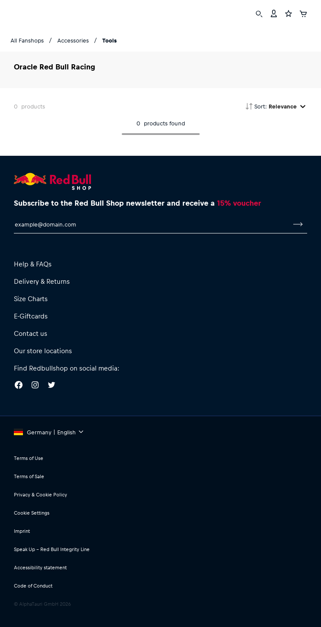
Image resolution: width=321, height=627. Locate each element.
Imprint (22, 531)
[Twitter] (51, 386)
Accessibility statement (40, 567)
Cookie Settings (31, 512)
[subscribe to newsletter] (298, 224)
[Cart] (303, 12)
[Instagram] (35, 386)
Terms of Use (28, 458)
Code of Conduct (33, 585)
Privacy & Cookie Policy (40, 494)
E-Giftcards (31, 316)
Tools (109, 40)
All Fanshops (27, 40)
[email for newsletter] (151, 224)
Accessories (73, 40)
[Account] (274, 13)
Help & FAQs (33, 263)
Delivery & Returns (42, 281)
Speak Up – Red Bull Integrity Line (52, 549)
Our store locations (43, 350)
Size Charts (31, 298)
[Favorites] (288, 13)
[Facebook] (18, 386)
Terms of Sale (29, 476)
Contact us (30, 333)
